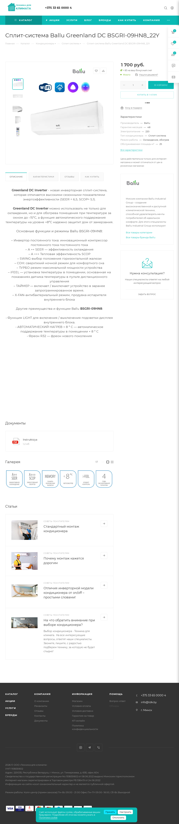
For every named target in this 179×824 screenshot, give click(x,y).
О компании (41, 701)
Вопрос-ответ (117, 701)
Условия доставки (82, 710)
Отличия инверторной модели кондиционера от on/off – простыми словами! (69, 592)
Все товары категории (139, 232)
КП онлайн (78, 720)
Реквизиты (40, 706)
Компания (42, 694)
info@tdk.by (149, 702)
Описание (16, 177)
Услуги (10, 708)
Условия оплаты (81, 706)
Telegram (89, 747)
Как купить (92, 177)
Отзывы (69, 177)
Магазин (77, 701)
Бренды (11, 715)
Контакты (39, 715)
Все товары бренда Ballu (140, 237)
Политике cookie (48, 817)
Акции (10, 701)
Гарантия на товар (83, 715)
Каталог (11, 694)
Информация (82, 694)
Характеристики (43, 177)
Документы (41, 720)
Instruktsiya (30, 439)
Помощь (116, 694)
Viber (98, 747)
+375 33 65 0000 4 (58, 7)
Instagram (80, 747)
